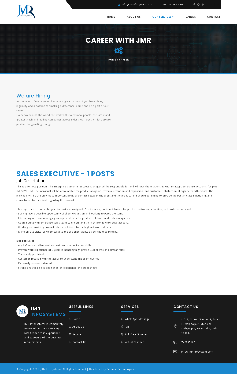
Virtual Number (134, 342)
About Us (134, 16)
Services (77, 334)
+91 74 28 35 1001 (174, 4)
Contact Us (79, 342)
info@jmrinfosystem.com (137, 4)
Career (190, 16)
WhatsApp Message (137, 319)
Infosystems (41, 311)
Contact (214, 16)
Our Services (162, 16)
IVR (127, 326)
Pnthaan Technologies (120, 369)
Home (111, 16)
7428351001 (189, 342)
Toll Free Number (136, 334)
